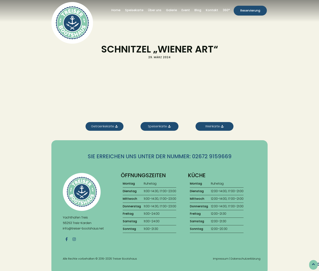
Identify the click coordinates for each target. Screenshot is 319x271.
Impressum (221, 257)
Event (186, 10)
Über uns (154, 10)
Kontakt (212, 10)
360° (226, 10)
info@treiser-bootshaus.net (83, 228)
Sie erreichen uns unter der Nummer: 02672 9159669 (160, 156)
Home (115, 10)
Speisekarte (134, 10)
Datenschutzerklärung (245, 257)
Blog (197, 10)
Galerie (171, 10)
